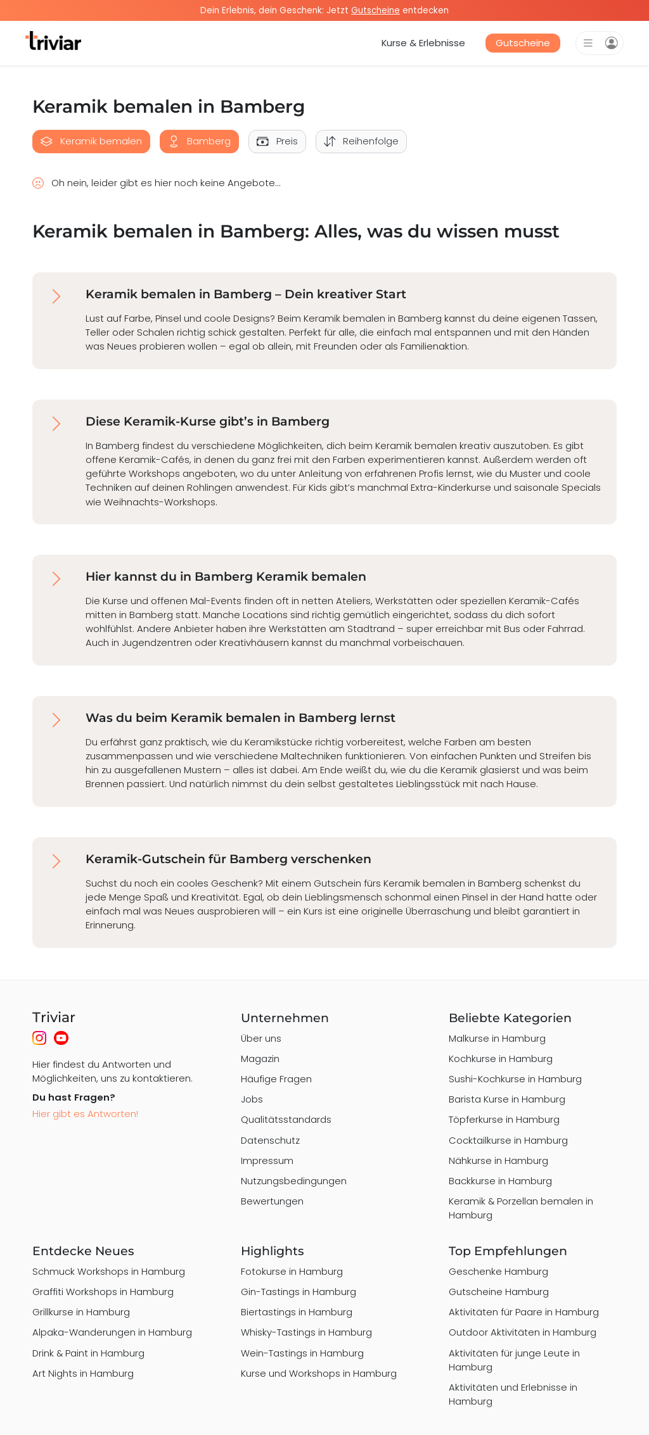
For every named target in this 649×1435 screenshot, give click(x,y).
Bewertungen (272, 1201)
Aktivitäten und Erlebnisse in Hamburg (513, 1394)
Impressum (267, 1160)
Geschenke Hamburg (498, 1271)
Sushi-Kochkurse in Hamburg (515, 1078)
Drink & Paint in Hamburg (88, 1353)
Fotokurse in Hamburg (292, 1271)
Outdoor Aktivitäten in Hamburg (522, 1332)
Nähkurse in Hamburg (498, 1160)
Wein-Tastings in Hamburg (302, 1353)
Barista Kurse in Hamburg (507, 1099)
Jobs (252, 1099)
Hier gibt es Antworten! (85, 1113)
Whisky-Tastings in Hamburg (306, 1332)
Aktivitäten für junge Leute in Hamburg (514, 1360)
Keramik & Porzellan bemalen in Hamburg (521, 1208)
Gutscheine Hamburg (499, 1291)
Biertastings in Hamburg (296, 1311)
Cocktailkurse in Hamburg (508, 1140)
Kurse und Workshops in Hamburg (319, 1373)
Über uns (261, 1038)
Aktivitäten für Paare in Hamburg (524, 1311)
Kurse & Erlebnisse (423, 42)
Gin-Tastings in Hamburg (298, 1291)
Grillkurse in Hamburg (81, 1311)
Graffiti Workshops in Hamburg (103, 1291)
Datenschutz (270, 1140)
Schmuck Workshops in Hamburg (108, 1271)
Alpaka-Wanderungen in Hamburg (112, 1332)
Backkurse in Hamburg (500, 1180)
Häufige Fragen (276, 1078)
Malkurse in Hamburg (497, 1038)
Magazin (260, 1058)
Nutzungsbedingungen (294, 1180)
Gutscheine (523, 42)
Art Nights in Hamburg (83, 1373)
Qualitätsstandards (286, 1119)
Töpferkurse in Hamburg (504, 1119)
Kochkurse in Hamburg (501, 1058)
